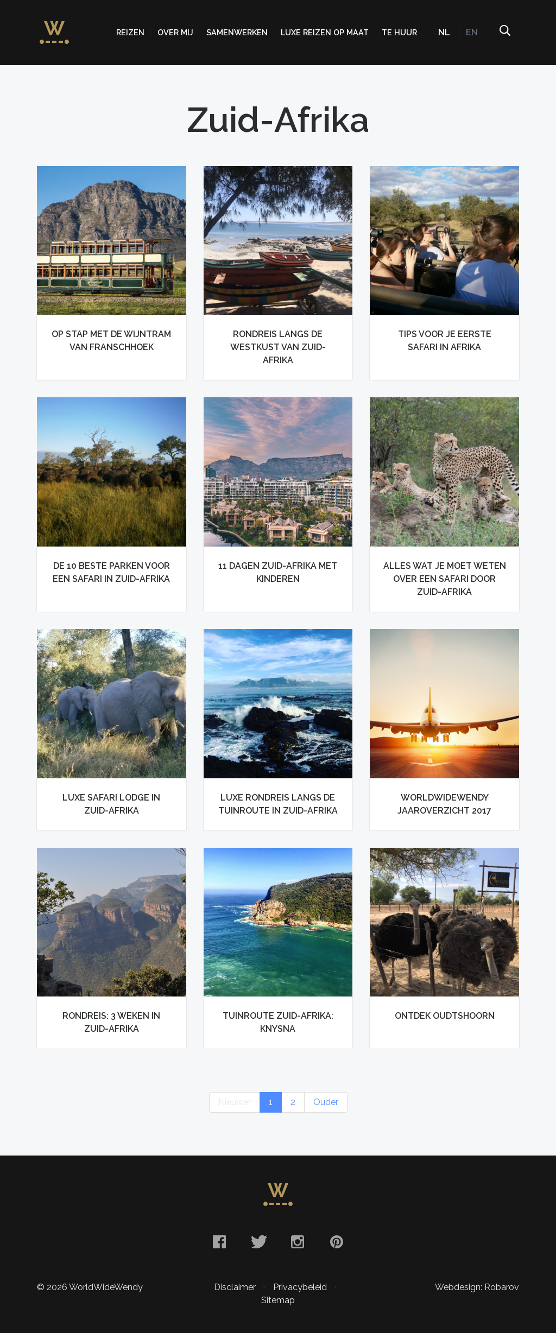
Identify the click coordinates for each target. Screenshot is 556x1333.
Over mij (175, 32)
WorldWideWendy (54, 27)
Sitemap (278, 1300)
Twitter (258, 1242)
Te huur (399, 32)
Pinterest (337, 1242)
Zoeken (504, 32)
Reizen (130, 32)
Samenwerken (237, 32)
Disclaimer (235, 1287)
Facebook (219, 1242)
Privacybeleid (300, 1287)
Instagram (298, 1242)
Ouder (325, 1102)
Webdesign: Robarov (477, 1287)
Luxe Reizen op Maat (325, 32)
